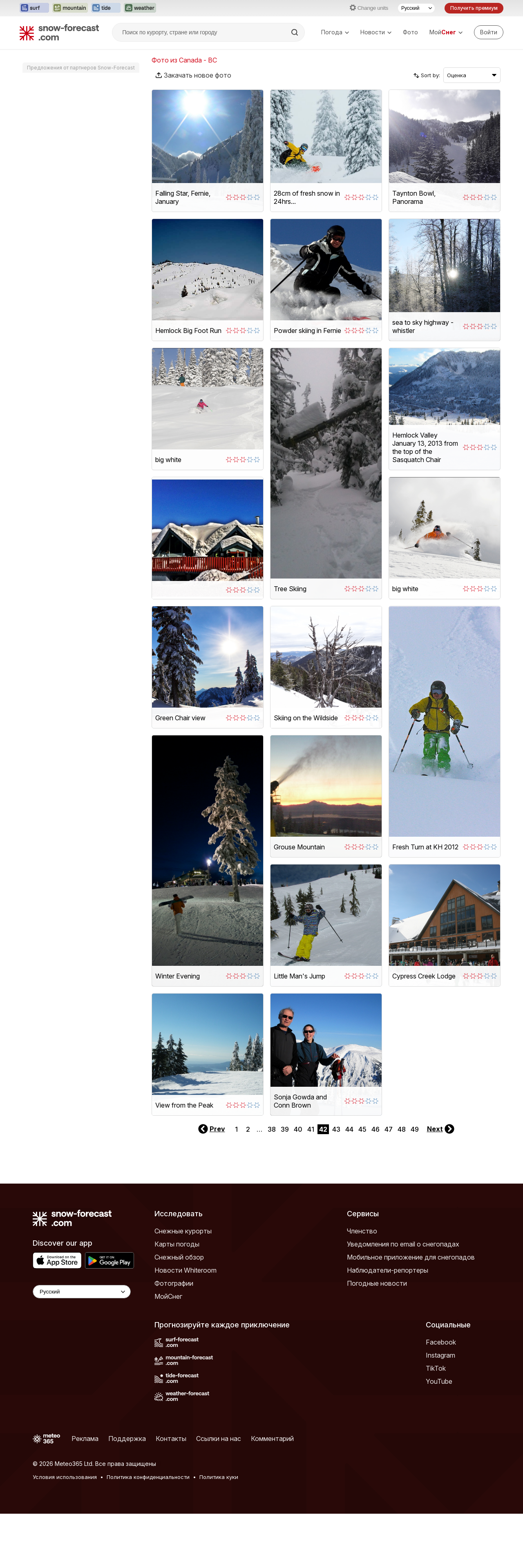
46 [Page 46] (375, 1172)
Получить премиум (474, 8)
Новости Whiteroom (185, 1313)
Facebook (441, 1385)
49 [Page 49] (415, 1172)
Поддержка (127, 1482)
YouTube (439, 1425)
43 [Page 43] (336, 1172)
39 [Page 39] (285, 1172)
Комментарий (272, 1482)
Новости (375, 32)
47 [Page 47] (388, 1172)
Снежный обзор (179, 1300)
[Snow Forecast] (59, 32)
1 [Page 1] (236, 1172)
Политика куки (218, 1520)
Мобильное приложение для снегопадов (411, 1300)
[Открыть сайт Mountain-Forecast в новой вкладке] (70, 8)
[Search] (295, 32)
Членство (362, 1274)
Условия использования (65, 1520)
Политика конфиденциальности (148, 1520)
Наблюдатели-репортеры (387, 1313)
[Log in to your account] (488, 32)
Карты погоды (176, 1287)
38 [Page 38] (272, 1172)
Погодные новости (377, 1326)
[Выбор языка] (416, 8)
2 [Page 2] (248, 1172)
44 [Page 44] (349, 1172)
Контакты (171, 1482)
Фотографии (173, 1326)
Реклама (85, 1482)
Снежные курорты (183, 1274)
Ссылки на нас (218, 1482)
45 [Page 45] (362, 1172)
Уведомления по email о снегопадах (403, 1287)
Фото (410, 32)
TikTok (436, 1411)
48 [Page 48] (402, 1172)
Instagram (440, 1398)
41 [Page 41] (310, 1172)
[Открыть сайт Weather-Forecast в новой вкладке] (140, 8)
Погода (335, 32)
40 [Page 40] (298, 1172)
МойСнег (168, 1340)
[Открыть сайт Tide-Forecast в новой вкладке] (106, 8)
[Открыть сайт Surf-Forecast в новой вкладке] (34, 8)
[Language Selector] (82, 1335)
